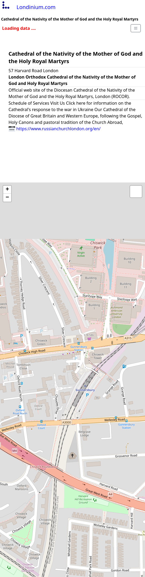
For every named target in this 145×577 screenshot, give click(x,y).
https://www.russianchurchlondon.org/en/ (55, 129)
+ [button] (7, 190)
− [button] (7, 198)
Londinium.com (28, 7)
